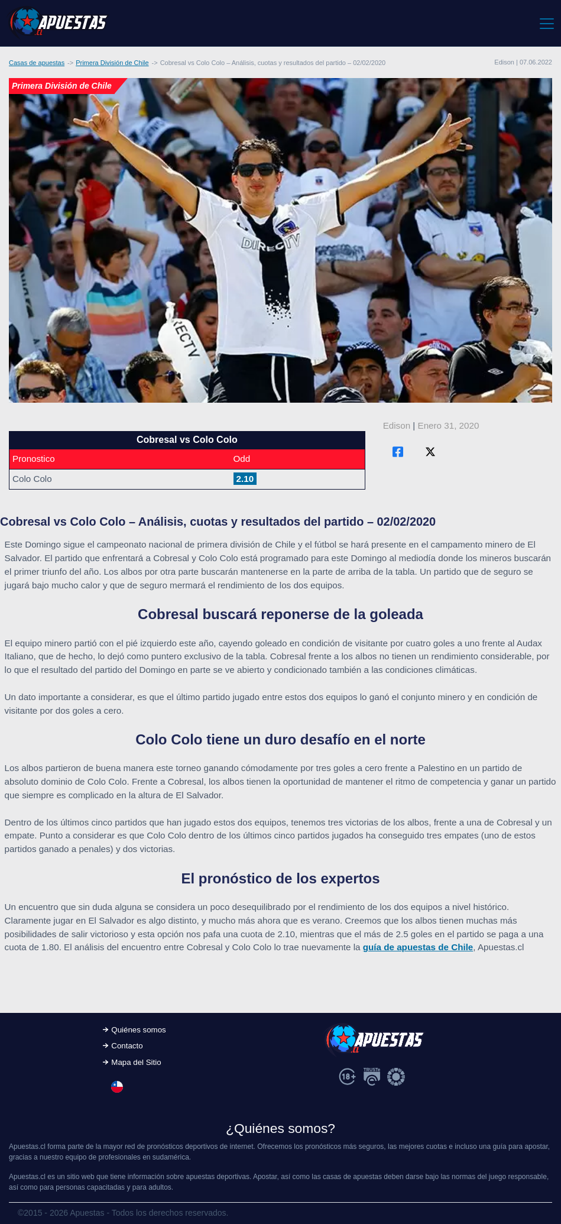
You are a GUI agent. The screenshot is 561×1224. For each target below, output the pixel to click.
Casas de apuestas (36, 62)
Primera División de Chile (112, 62)
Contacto (126, 1045)
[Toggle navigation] (546, 23)
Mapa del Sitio (136, 1062)
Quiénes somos (138, 1029)
